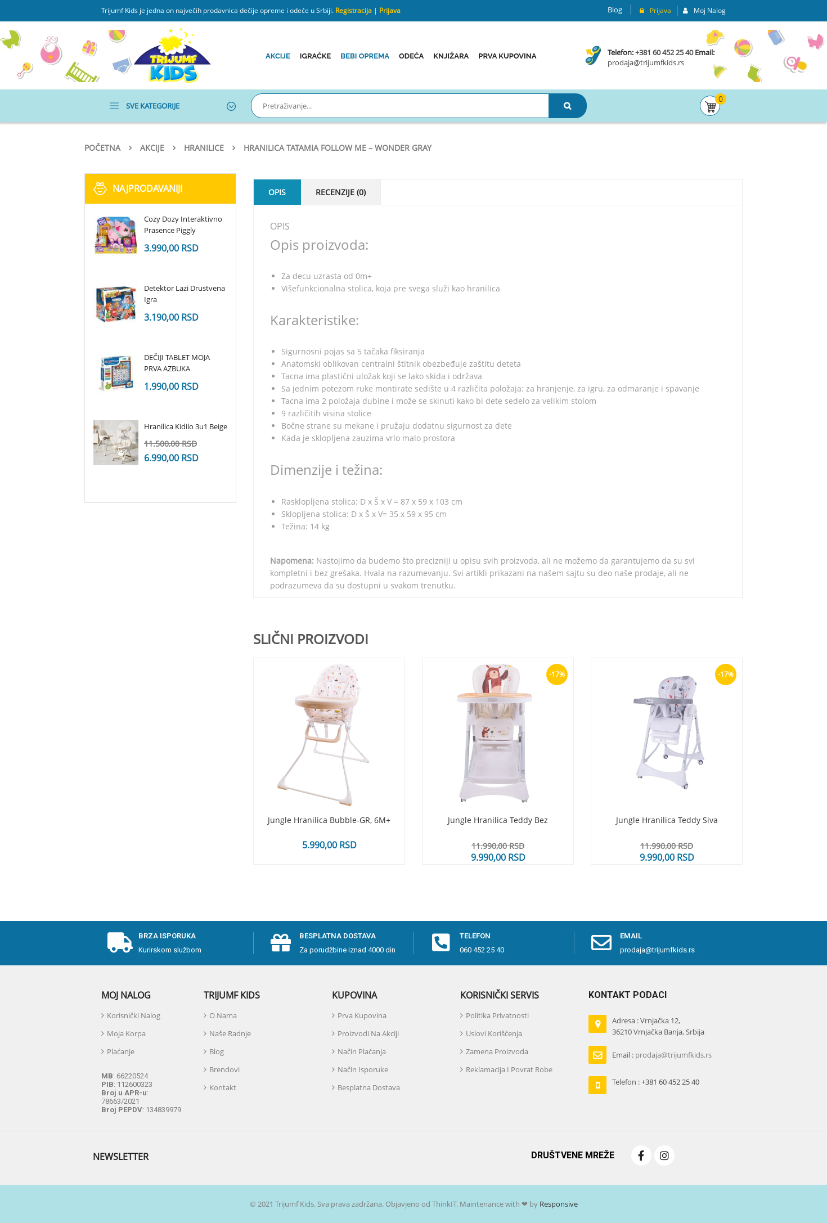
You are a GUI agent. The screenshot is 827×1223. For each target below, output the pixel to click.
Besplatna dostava (337, 936)
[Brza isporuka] (120, 943)
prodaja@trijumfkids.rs (646, 62)
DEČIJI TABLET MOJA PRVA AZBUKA (177, 363)
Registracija (353, 10)
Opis (277, 192)
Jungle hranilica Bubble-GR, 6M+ (329, 820)
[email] (601, 943)
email (631, 936)
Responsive (558, 1204)
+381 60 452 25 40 (664, 52)
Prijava (390, 10)
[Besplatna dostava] (281, 943)
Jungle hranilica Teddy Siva (667, 820)
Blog (615, 10)
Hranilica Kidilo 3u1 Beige (185, 426)
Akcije (152, 147)
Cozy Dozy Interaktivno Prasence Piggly (183, 224)
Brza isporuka (167, 936)
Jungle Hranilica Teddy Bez (498, 820)
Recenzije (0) (341, 192)
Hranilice (204, 147)
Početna (102, 147)
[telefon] (441, 943)
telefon (475, 936)
